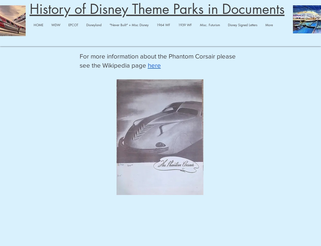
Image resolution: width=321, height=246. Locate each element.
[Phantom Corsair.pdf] (160, 137)
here (154, 65)
